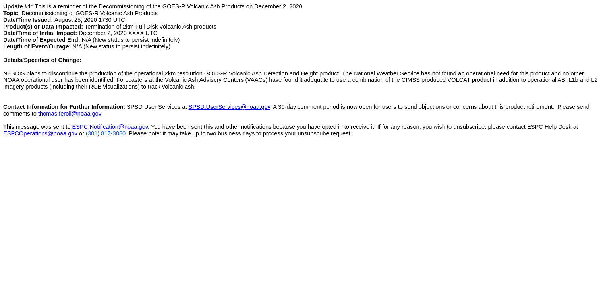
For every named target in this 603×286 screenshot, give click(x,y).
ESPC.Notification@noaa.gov (110, 127)
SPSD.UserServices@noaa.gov (229, 107)
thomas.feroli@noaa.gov (69, 113)
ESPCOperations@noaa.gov (40, 133)
